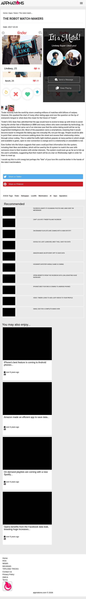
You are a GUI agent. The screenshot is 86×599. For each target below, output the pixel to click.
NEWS (5, 563)
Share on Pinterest (13, 184)
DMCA (5, 577)
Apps (10, 13)
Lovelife (33, 196)
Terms (5, 580)
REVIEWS (7, 566)
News (16, 13)
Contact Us (7, 572)
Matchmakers (43, 196)
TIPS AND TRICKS (10, 569)
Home (5, 13)
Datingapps (25, 196)
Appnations (63, 196)
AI (50, 196)
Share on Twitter (12, 176)
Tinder (17, 196)
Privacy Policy (8, 574)
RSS (4, 561)
